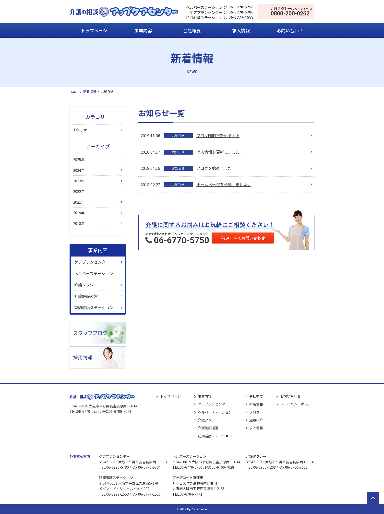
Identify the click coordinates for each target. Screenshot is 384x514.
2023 (77, 180)
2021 (77, 202)
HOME (74, 91)
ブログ (254, 412)
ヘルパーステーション (93, 273)
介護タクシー (86, 285)
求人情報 (241, 30)
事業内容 (143, 30)
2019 (77, 212)
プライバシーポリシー (297, 404)
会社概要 (192, 30)
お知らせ (80, 129)
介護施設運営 (86, 296)
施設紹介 (256, 419)
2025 (77, 159)
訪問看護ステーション (93, 307)
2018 (77, 223)
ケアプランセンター (91, 262)
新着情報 (89, 91)
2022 (77, 191)
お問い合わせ (290, 30)
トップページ (94, 30)
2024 (77, 170)
